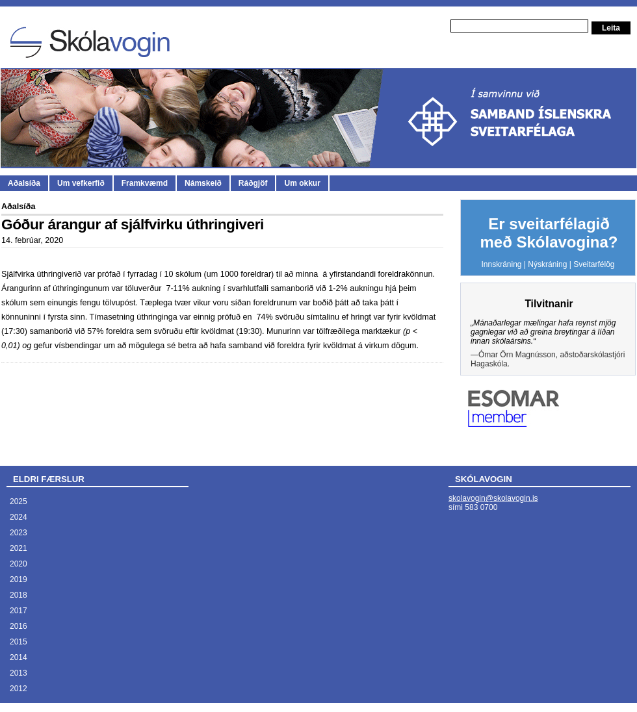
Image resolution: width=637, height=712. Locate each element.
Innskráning (501, 264)
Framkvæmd (145, 183)
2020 (18, 563)
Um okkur (302, 183)
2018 (18, 595)
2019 (18, 579)
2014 (18, 657)
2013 (18, 673)
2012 (18, 688)
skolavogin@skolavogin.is (493, 498)
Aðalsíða (24, 183)
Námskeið (203, 183)
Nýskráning (547, 264)
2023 (18, 532)
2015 (18, 641)
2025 (18, 501)
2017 (18, 610)
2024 (18, 517)
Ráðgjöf (253, 183)
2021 (18, 548)
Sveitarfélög (593, 264)
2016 (18, 626)
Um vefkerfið (81, 183)
